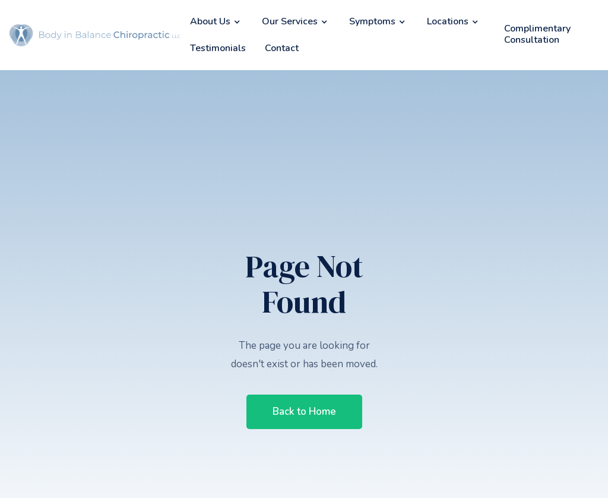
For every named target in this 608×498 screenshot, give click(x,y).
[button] (216, 21)
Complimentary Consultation (537, 34)
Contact (282, 48)
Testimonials (218, 48)
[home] (95, 35)
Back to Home (304, 411)
